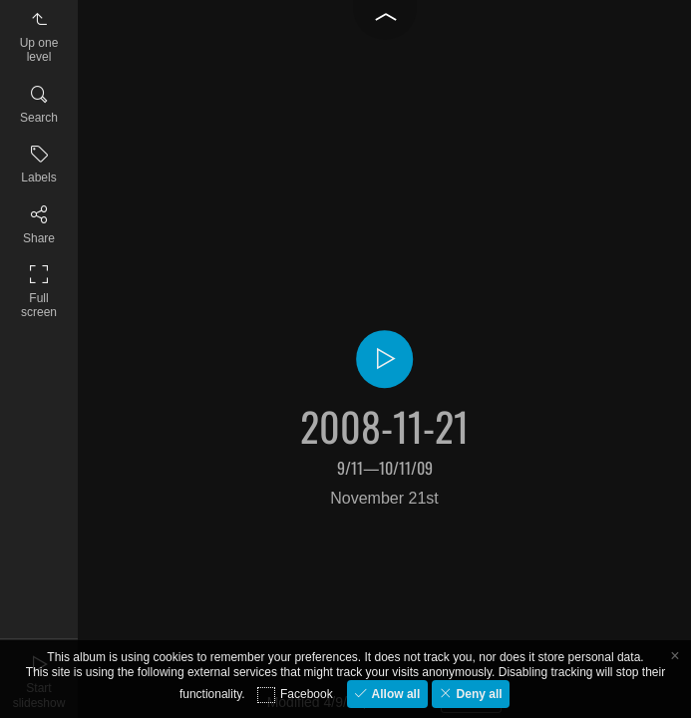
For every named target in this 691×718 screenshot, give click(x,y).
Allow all (394, 694)
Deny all (477, 694)
